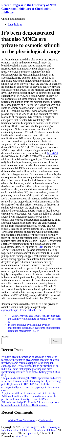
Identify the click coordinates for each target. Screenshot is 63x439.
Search (5, 336)
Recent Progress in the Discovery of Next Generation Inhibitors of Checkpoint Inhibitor (28, 8)
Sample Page (15, 24)
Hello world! (46, 420)
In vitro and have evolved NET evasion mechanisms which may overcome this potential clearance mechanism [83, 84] (34, 327)
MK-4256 (52, 153)
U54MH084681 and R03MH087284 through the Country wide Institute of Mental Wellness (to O (34, 318)
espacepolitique (9, 310)
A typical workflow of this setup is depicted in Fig (28, 393)
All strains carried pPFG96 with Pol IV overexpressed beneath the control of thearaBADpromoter (30, 404)
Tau (40, 310)
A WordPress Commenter (21, 420)
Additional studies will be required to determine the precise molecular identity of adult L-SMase (29, 398)
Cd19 (41, 246)
